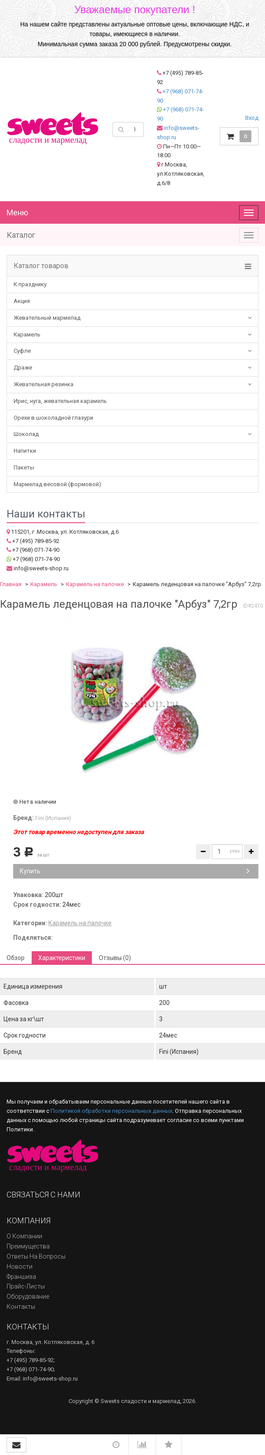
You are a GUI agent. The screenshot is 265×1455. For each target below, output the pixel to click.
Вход (251, 117)
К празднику (30, 284)
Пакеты (24, 467)
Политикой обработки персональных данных (111, 1111)
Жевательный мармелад (47, 317)
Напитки (25, 450)
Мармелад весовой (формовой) (57, 484)
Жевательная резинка (43, 384)
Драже (23, 367)
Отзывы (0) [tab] (115, 957)
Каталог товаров (41, 266)
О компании (24, 1236)
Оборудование (28, 1296)
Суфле (22, 350)
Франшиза (21, 1276)
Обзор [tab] (16, 957)
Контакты (21, 1306)
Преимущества (28, 1246)
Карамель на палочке (95, 584)
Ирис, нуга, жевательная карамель (60, 401)
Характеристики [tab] (61, 957)
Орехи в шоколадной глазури (53, 417)
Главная (11, 584)
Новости (20, 1266)
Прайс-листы (26, 1286)
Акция (22, 301)
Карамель (27, 334)
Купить (135, 871)
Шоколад (26, 434)
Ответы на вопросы (36, 1256)
